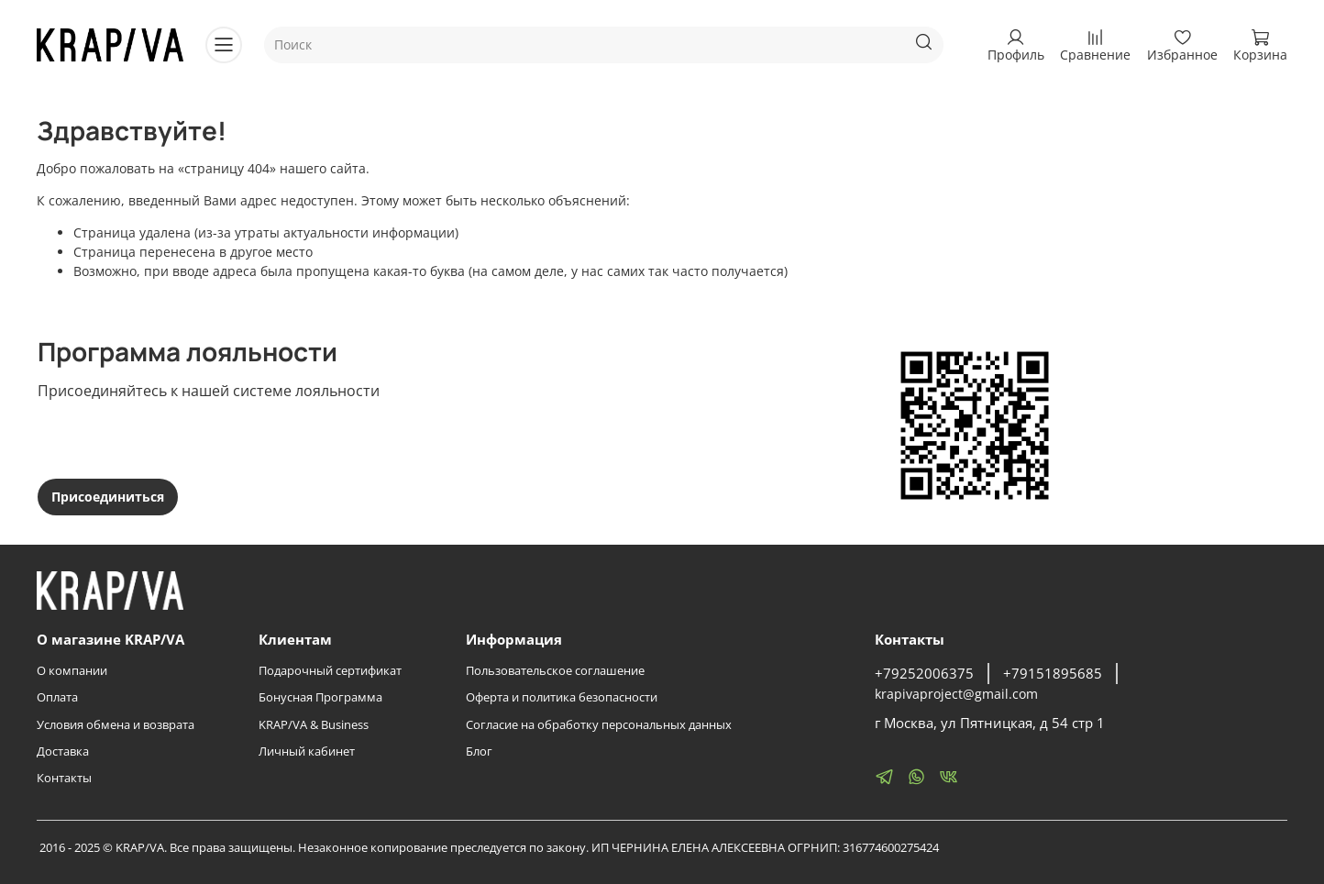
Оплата (57, 697)
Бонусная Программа (320, 697)
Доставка (63, 751)
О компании (72, 671)
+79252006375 (924, 673)
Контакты (64, 778)
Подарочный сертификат (330, 671)
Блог (479, 751)
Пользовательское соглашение (555, 671)
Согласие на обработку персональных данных (599, 725)
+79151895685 (1052, 673)
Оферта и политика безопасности (561, 697)
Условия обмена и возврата (115, 725)
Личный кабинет (307, 751)
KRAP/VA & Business (314, 725)
